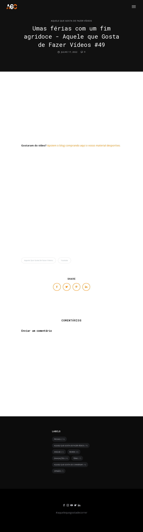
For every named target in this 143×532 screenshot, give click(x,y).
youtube (64, 260)
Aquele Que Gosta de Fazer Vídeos (71, 20)
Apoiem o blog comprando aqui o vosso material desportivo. (83, 145)
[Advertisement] (71, 110)
